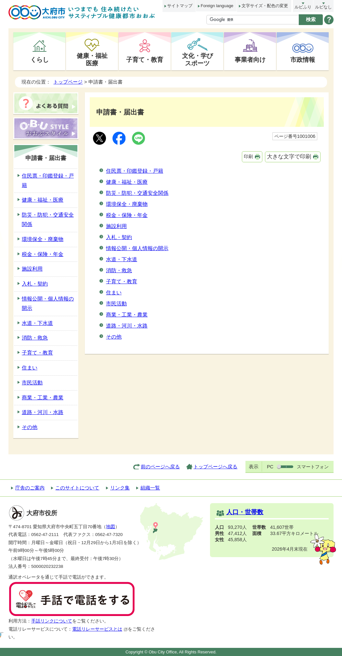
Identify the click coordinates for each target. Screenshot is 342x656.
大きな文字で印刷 (289, 157)
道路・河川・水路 (127, 325)
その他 (114, 337)
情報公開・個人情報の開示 (137, 248)
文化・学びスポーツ (197, 59)
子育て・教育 (144, 59)
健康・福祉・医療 (127, 182)
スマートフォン (313, 466)
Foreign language (217, 5)
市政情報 (302, 59)
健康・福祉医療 (92, 59)
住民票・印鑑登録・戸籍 (134, 171)
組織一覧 (150, 487)
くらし (39, 59)
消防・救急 (119, 270)
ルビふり (303, 7)
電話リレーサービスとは (100, 629)
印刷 (248, 156)
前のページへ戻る (160, 466)
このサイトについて (77, 487)
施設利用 (116, 226)
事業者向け (250, 59)
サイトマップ (179, 5)
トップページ (68, 82)
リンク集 (120, 487)
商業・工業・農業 (127, 314)
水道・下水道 (121, 259)
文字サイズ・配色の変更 (265, 5)
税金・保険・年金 (127, 215)
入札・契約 (119, 237)
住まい (114, 292)
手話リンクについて (51, 621)
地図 (110, 526)
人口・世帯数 (244, 512)
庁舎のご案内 (30, 487)
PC (270, 466)
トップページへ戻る (215, 466)
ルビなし (323, 7)
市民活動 (116, 303)
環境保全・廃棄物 (127, 204)
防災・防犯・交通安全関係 (137, 193)
